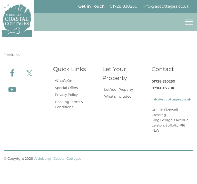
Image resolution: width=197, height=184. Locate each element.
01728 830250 (123, 6)
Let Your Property (118, 89)
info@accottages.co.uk (166, 6)
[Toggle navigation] (189, 21)
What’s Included (118, 96)
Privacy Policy (66, 95)
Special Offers (66, 88)
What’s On (63, 80)
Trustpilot (12, 54)
